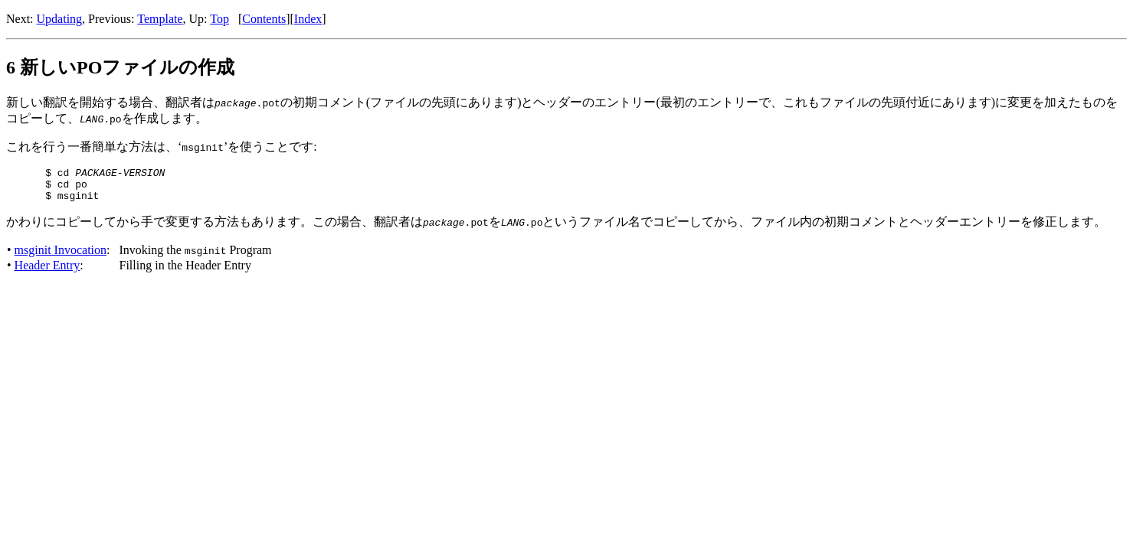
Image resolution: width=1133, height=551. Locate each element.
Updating (60, 18)
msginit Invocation (60, 256)
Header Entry (47, 272)
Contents (264, 18)
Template (159, 18)
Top (219, 18)
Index (308, 18)
